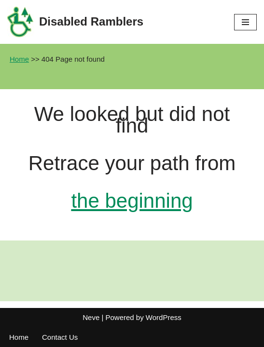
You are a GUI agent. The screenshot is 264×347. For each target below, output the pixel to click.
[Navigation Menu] (245, 22)
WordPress (163, 317)
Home (19, 59)
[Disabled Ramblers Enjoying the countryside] (75, 22)
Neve (91, 317)
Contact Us (60, 337)
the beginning (132, 200)
